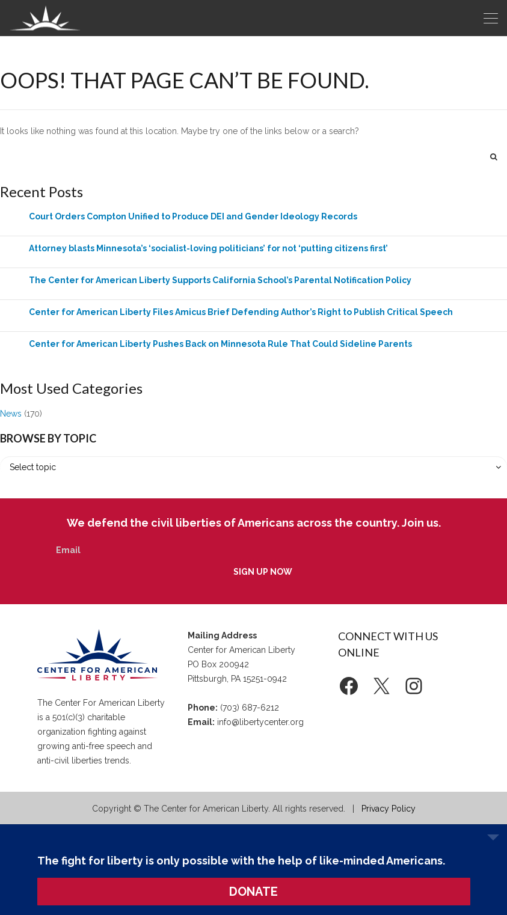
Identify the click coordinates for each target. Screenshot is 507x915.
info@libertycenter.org (260, 722)
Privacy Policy (388, 808)
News (11, 413)
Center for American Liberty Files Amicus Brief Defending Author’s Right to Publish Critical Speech (241, 312)
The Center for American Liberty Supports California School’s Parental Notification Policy (220, 280)
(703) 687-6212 (249, 707)
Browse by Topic (48, 438)
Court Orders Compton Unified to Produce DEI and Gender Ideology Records (193, 216)
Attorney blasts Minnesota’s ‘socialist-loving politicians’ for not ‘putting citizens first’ (208, 248)
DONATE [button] (253, 891)
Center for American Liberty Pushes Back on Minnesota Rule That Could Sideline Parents (220, 344)
